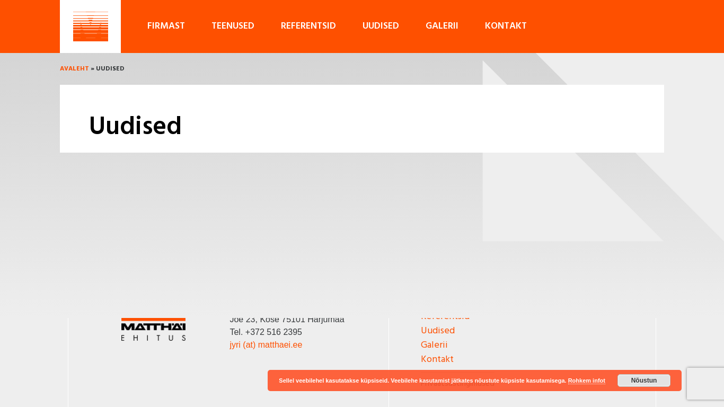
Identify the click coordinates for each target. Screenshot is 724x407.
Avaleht (74, 69)
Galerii (442, 26)
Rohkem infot (586, 380)
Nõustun (644, 380)
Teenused (232, 26)
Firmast (166, 26)
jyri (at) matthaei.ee (265, 344)
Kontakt (506, 26)
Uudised (381, 26)
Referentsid (308, 26)
